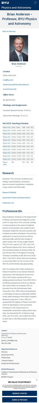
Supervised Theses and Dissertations (16, 198)
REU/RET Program (7, 377)
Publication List (8, 203)
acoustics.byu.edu (9, 89)
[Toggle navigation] (35, 3)
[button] (36, 379)
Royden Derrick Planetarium (10, 363)
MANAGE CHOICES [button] (19, 393)
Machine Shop (5, 358)
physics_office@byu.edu (9, 340)
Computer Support (7, 360)
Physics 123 (6, 127)
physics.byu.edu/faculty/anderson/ (16, 84)
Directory (4, 352)
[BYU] (5, 3)
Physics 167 (6, 130)
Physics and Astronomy (16, 7)
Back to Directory (9, 31)
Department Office (7, 355)
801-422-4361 (6, 343)
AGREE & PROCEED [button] (19, 400)
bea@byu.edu (8, 80)
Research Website (9, 192)
